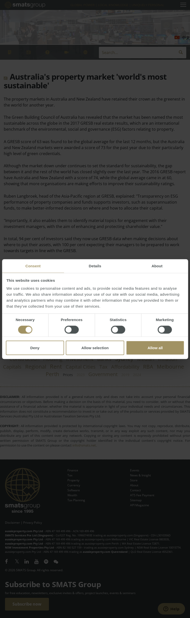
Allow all (155, 347)
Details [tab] (95, 266)
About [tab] (157, 266)
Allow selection (95, 347)
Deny (34, 347)
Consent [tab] (33, 266)
